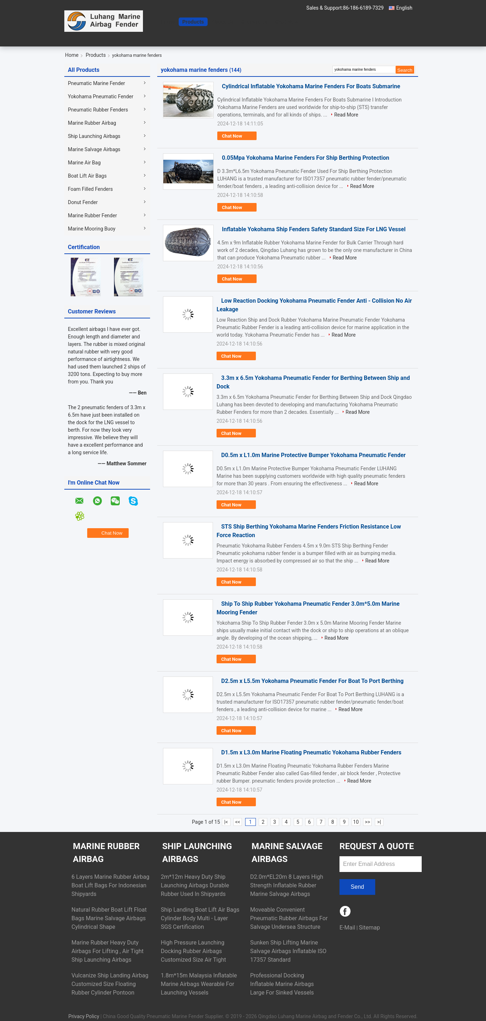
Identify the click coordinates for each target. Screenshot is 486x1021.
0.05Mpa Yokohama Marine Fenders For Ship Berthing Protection (305, 157)
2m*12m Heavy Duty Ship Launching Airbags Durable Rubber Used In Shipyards (195, 885)
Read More (346, 115)
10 (356, 822)
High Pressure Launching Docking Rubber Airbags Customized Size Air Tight (193, 951)
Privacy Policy (83, 1016)
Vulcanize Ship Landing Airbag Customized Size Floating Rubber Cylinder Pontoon (109, 984)
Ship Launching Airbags (94, 136)
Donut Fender (83, 202)
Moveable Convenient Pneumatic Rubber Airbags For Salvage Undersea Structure (289, 918)
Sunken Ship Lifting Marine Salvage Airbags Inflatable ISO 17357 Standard (288, 951)
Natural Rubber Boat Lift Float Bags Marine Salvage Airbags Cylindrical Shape (109, 918)
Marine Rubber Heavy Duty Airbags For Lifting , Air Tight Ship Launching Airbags (107, 951)
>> (367, 822)
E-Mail (347, 927)
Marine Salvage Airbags (94, 149)
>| (379, 822)
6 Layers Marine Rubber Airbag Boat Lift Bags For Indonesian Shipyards (110, 885)
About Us (223, 22)
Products (193, 22)
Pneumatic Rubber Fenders (98, 110)
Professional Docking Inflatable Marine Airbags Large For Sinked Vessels (282, 984)
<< (237, 822)
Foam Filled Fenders (90, 189)
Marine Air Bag (84, 162)
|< (226, 822)
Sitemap (369, 927)
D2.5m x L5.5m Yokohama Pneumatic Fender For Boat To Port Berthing (312, 681)
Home (168, 22)
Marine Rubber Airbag (92, 123)
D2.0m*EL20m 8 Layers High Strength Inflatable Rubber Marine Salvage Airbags (286, 885)
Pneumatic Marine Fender (96, 83)
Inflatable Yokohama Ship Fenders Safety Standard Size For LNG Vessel (314, 229)
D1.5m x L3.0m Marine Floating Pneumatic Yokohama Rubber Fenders (311, 752)
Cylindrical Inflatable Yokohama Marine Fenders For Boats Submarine (311, 86)
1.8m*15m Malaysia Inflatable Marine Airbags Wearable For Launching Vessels (199, 984)
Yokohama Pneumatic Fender (100, 96)
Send (357, 887)
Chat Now (286, 21)
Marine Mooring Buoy (91, 229)
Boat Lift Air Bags (87, 176)
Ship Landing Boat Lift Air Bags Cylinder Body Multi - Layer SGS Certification (200, 918)
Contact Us (254, 22)
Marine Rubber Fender (92, 215)
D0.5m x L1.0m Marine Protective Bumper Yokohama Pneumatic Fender (313, 455)
